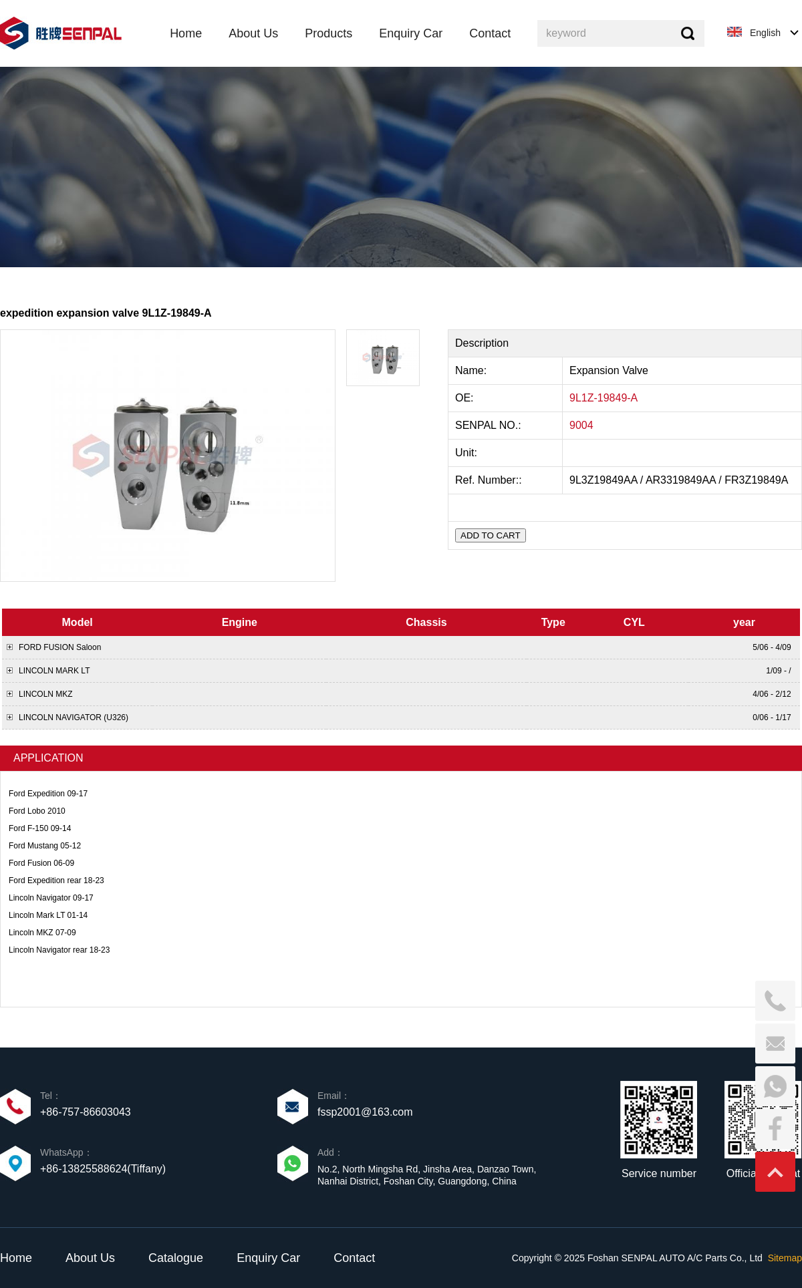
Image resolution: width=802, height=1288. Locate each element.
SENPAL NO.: (488, 425)
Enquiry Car (268, 1258)
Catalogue (175, 1258)
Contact (354, 1258)
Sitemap (785, 1258)
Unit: (467, 452)
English (765, 32)
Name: (472, 370)
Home (16, 1258)
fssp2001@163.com (365, 1112)
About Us (90, 1258)
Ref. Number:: (490, 480)
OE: (466, 398)
